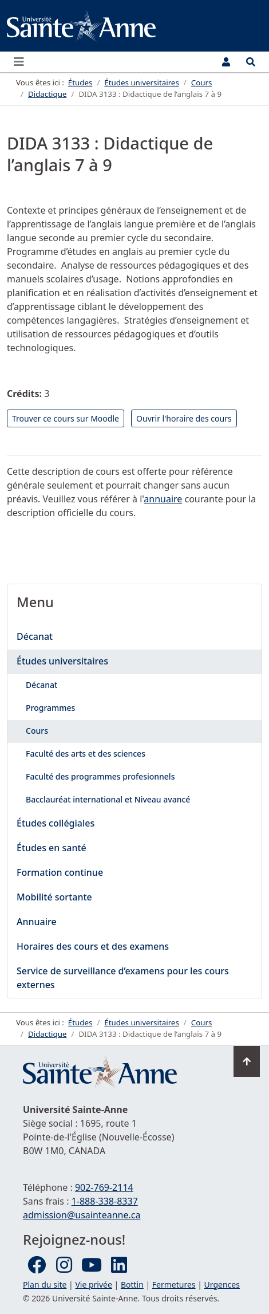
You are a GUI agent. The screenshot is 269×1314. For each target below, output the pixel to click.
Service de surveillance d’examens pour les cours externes (123, 978)
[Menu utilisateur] (226, 62)
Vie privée (93, 1284)
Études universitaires (62, 661)
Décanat (35, 636)
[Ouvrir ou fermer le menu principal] (22, 62)
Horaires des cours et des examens (93, 946)
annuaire (163, 499)
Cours (37, 730)
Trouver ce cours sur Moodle (65, 418)
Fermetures (174, 1284)
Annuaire (37, 921)
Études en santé (51, 847)
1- (105, 1201)
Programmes (50, 707)
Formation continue (60, 872)
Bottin (132, 1284)
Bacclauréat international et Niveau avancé (108, 799)
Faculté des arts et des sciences (85, 753)
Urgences (222, 1284)
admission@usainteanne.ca (81, 1215)
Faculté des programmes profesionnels (100, 776)
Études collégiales (55, 823)
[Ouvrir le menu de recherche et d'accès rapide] (250, 62)
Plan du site (44, 1284)
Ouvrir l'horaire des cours (184, 418)
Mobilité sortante (54, 897)
